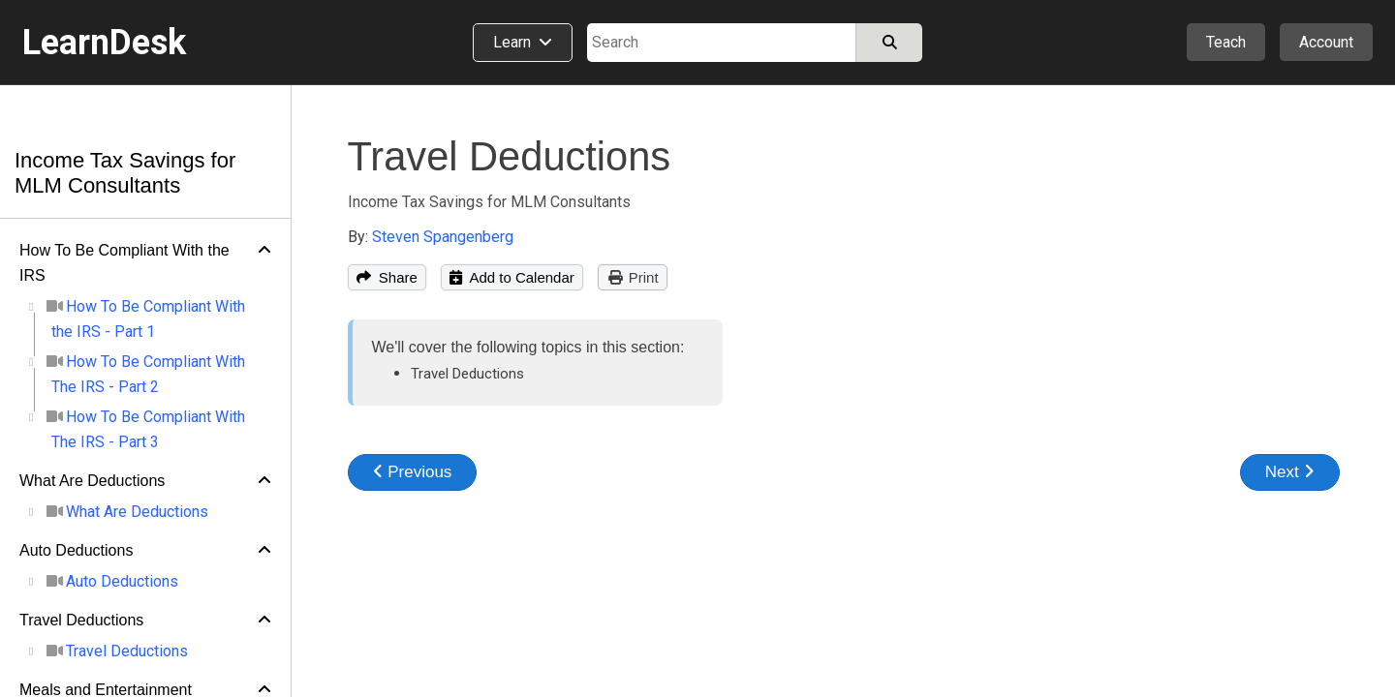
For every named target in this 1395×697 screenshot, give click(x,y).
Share (387, 277)
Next (1290, 472)
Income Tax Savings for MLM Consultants (125, 172)
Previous (412, 472)
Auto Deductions (76, 550)
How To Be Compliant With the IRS (124, 263)
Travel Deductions (81, 620)
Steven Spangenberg (442, 236)
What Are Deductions (92, 480)
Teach (1226, 42)
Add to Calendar (512, 277)
